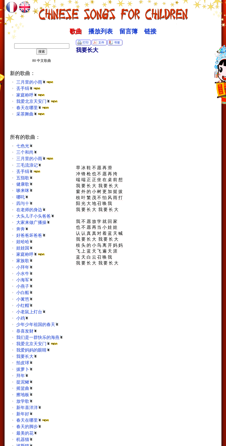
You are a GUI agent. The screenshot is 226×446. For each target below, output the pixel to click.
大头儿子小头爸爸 (35, 216)
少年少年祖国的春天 (37, 324)
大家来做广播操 (33, 222)
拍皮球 (24, 362)
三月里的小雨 (34, 82)
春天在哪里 (32, 107)
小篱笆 (24, 299)
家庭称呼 (30, 95)
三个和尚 (27, 152)
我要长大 (27, 356)
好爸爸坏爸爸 (31, 235)
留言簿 (128, 31)
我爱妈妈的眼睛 (33, 350)
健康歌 (24, 184)
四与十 (24, 203)
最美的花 (27, 433)
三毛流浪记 (29, 165)
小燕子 (24, 286)
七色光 (24, 146)
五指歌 (24, 178)
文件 (101, 42)
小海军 (24, 280)
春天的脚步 (29, 426)
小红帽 (24, 305)
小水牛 (24, 273)
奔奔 (22, 229)
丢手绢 (28, 88)
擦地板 (24, 394)
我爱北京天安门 (37, 101)
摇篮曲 (24, 388)
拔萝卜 (24, 369)
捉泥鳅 (24, 382)
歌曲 (76, 31)
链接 (150, 31)
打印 (86, 42)
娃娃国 (24, 248)
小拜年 (24, 267)
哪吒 (22, 197)
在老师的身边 (31, 209)
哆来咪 (24, 190)
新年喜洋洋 (29, 407)
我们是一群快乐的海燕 (39, 337)
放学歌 (24, 401)
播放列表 (100, 31)
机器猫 (24, 439)
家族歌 (24, 260)
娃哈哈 (24, 241)
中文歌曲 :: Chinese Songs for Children (113, 11)
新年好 (24, 414)
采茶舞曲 (30, 114)
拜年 (22, 375)
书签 (117, 42)
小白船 (24, 292)
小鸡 (22, 318)
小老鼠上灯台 (31, 311)
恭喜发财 (27, 331)
